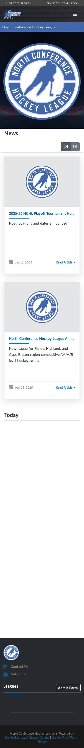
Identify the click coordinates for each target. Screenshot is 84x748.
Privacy (42, 742)
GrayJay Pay (59, 737)
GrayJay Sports (17, 3)
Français (54, 3)
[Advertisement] (42, 473)
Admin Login (71, 3)
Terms (74, 737)
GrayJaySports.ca (15, 737)
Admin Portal (68, 687)
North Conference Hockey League (28, 27)
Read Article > (65, 262)
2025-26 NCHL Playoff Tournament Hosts (42, 213)
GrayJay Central (39, 737)
